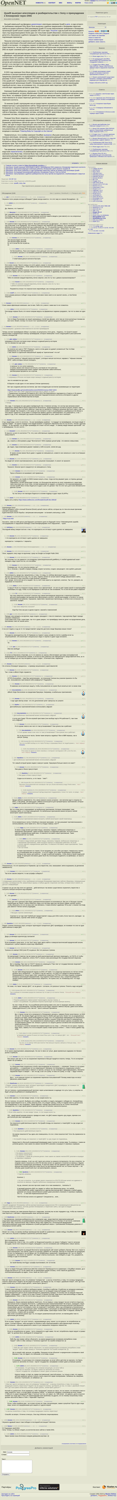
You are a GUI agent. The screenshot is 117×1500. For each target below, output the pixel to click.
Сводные (106, 33)
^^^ (30, 203)
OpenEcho (20, 757)
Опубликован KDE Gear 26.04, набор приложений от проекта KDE (101, 143)
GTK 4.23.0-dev (98, 201)
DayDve (17, 704)
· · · (32, 197)
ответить (23, 197)
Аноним (12, 221)
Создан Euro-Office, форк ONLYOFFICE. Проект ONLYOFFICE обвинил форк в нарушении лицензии (102, 66)
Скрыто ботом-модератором (31, 546)
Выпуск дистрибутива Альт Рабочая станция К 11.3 (100, 125)
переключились (17, 152)
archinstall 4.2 (97, 195)
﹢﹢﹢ (28, 197)
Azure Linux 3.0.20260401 (101, 215)
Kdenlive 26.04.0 (98, 176)
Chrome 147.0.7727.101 (100, 184)
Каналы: (91, 31)
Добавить (94, 1498)
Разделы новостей (95, 33)
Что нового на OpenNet (97, 35)
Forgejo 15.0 (97, 181)
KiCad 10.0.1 (97, 193)
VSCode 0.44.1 (97, 173)
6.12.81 (106, 227)
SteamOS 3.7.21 (98, 207)
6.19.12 (95, 227)
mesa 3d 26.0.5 (97, 196)
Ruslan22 (12, 431)
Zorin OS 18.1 (97, 209)
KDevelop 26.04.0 (98, 175)
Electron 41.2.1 (97, 186)
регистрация (102, 0)
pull (101, 226)
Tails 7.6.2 (96, 210)
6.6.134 (111, 227)
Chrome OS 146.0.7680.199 (101, 206)
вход (97, 0)
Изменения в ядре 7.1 (95, 233)
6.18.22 (100, 227)
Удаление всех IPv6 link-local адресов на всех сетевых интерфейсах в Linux (102, 99)
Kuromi (12, 262)
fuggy (16, 807)
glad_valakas (13, 339)
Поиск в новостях (95, 37)
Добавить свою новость (97, 42)
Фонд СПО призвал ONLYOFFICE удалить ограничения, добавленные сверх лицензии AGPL (102, 130)
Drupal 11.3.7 (97, 189)
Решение (54, 30)
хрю (7, 197)
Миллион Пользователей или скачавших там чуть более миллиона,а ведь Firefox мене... (50, 785)
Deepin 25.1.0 (97, 212)
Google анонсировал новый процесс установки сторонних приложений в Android (100, 73)
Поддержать (102, 1498)
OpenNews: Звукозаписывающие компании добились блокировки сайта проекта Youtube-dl (38, 169)
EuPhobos (10, 527)
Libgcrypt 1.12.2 (98, 190)
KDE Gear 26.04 (98, 182)
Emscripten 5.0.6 (98, 198)
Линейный (64, 193)
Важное (102, 48)
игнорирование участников (68, 1443)
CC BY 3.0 (12, 179)
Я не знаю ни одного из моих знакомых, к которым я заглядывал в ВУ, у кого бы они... (49, 751)
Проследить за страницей (10, 1498)
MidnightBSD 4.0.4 (99, 217)
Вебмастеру (112, 1498)
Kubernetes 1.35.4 (98, 187)
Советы (102, 89)
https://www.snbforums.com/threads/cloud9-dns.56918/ (37, 500)
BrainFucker (13, 1083)
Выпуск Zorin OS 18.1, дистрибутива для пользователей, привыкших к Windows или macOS (101, 155)
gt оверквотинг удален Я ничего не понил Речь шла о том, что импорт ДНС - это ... (48, 1036)
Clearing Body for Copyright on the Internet (36, 131)
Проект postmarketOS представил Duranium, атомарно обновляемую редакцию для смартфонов (102, 78)
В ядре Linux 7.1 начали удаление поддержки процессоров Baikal (102, 135)
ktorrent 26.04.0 (97, 178)
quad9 (16, 183)
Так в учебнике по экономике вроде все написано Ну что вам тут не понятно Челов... (45, 993)
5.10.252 (101, 231)
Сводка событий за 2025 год (98, 83)
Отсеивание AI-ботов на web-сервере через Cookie (102, 112)
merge (97, 226)
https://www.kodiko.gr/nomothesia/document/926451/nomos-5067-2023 (32, 390)
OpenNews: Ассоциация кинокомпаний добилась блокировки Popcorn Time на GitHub (36, 172)
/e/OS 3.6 (96, 213)
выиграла (47, 135)
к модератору (41, 197)
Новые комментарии (96, 40)
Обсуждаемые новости (102, 120)
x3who (17, 248)
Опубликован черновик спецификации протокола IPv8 (99, 53)
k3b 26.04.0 (96, 170)
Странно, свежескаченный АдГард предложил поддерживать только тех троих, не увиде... (52, 792)
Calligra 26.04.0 (97, 168)
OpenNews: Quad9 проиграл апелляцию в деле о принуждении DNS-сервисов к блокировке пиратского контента (45, 167)
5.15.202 (95, 231)
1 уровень (57, 193)
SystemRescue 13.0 (99, 218)
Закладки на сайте (7, 1496)
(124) (13, 193)
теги (90, 3)
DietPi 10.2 (96, 221)
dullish (11, 203)
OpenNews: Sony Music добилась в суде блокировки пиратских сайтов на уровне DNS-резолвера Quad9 (42, 170)
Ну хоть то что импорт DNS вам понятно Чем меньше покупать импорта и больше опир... (50, 1043)
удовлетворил (36, 24)
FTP (96, 17)
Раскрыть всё (76, 193)
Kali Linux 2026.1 (98, 220)
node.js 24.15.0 (97, 192)
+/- (70, 193)
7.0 (94, 226)
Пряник (10, 1426)
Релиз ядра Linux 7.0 (99, 56)
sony (20, 183)
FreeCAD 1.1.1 (97, 199)
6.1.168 (90, 229)
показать (22, 745)
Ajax (51, 193)
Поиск (86, 3)
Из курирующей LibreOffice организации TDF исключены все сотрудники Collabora (100, 60)
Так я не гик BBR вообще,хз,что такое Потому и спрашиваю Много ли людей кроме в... (52, 744)
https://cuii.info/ (8, 518)
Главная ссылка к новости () (26, 165)
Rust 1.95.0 (96, 172)
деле (68, 24)
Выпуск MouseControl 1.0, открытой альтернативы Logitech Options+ (102, 139)
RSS (83, 193)
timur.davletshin (16, 690)
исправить (75, 163)
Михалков (12, 212)
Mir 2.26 (95, 179)
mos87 (12, 292)
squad (11, 497)
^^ (27, 203)
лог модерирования (81, 1443)
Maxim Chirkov (110, 1496)
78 (16, 593)
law (24, 183)
